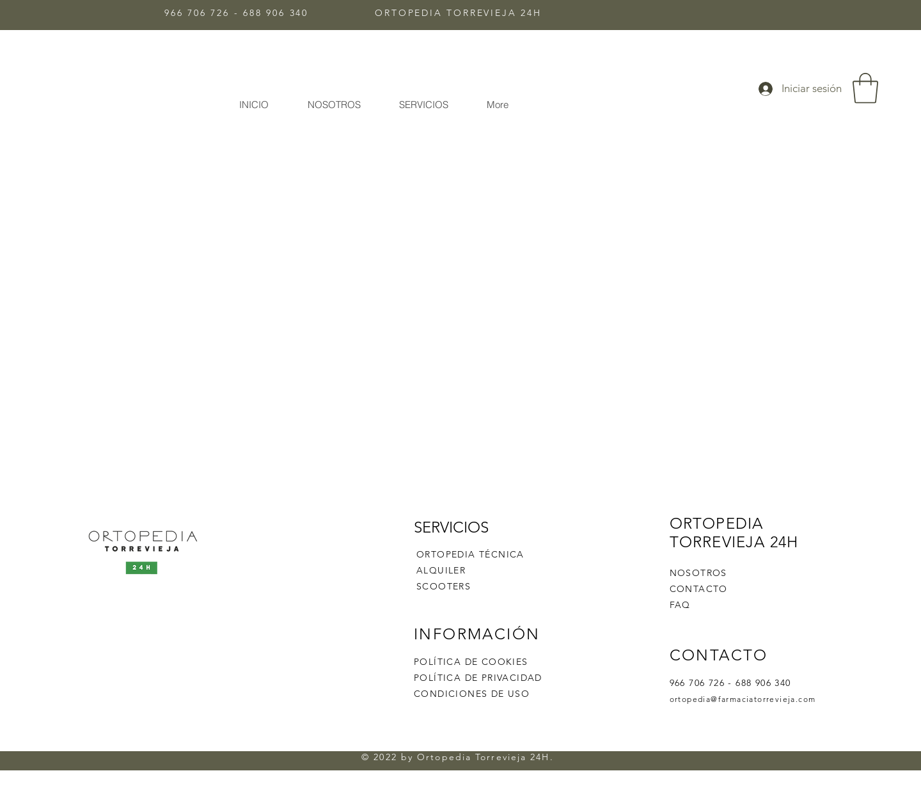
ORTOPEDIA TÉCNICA (470, 554)
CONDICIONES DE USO (472, 693)
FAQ (680, 605)
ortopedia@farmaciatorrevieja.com (743, 699)
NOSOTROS (698, 573)
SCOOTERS (443, 586)
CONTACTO (699, 589)
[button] (865, 88)
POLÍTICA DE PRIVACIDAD (478, 677)
